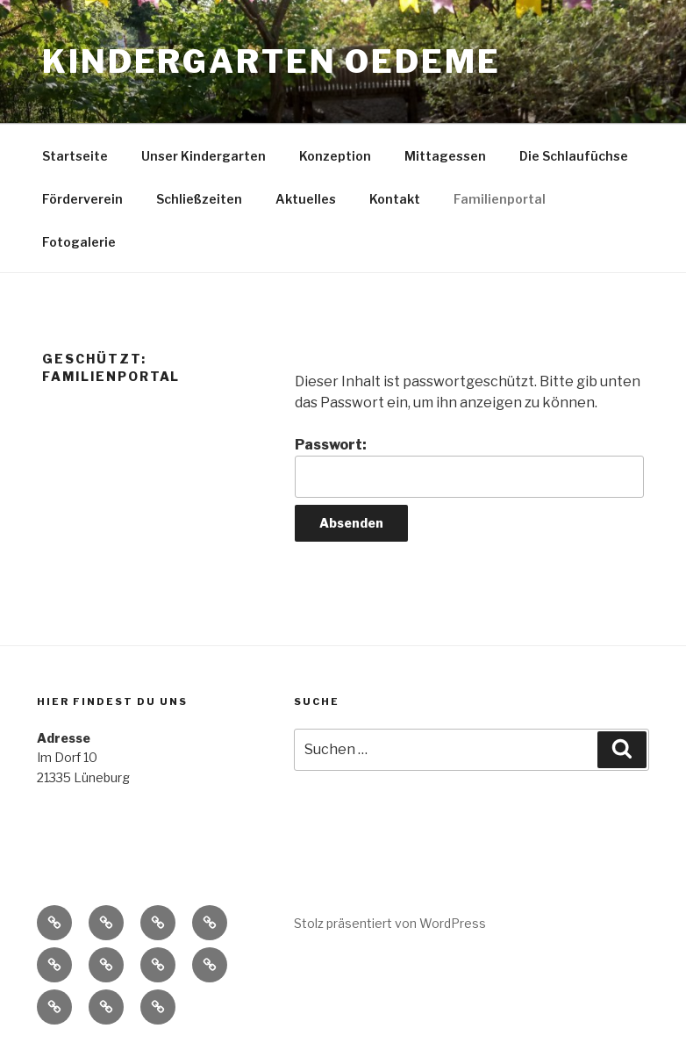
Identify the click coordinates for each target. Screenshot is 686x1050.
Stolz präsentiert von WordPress (390, 923)
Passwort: (469, 467)
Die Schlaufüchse (573, 155)
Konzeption (335, 155)
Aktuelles (305, 198)
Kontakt (394, 198)
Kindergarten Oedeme (271, 61)
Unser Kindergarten (203, 155)
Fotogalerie (79, 241)
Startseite (75, 155)
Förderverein (82, 198)
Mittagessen (445, 155)
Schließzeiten (199, 198)
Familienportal (500, 198)
